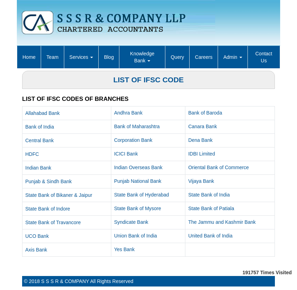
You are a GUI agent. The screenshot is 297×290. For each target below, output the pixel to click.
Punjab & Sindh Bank (48, 181)
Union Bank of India (135, 236)
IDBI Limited (201, 154)
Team (52, 57)
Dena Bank (200, 140)
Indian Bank (38, 168)
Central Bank (39, 140)
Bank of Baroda (205, 113)
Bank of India (39, 127)
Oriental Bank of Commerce (218, 167)
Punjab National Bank (137, 181)
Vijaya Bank (201, 181)
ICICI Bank (126, 154)
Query (177, 57)
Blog (109, 57)
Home (28, 57)
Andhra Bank (128, 113)
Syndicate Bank (131, 222)
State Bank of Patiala (211, 208)
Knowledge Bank (142, 57)
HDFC (32, 154)
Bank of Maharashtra (137, 126)
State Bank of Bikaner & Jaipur (58, 195)
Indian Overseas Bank (138, 167)
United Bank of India (210, 236)
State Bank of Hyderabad (141, 195)
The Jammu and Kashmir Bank (222, 222)
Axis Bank (36, 250)
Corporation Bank (133, 140)
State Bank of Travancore (53, 222)
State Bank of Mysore (137, 208)
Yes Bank (124, 249)
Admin (232, 57)
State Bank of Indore (47, 209)
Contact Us (263, 57)
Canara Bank (202, 126)
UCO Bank (37, 236)
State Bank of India (209, 195)
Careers (203, 57)
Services (81, 57)
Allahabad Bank (42, 113)
